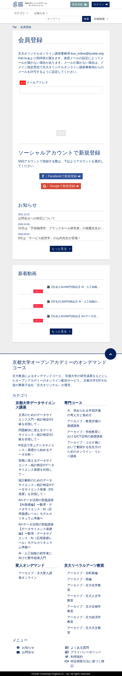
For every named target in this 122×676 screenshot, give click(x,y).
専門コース (73, 403)
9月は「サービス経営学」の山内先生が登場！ (49, 238)
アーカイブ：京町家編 (82, 573)
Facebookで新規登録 (61, 176)
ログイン (100, 4)
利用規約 (75, 656)
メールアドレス (37, 82)
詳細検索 (101, 18)
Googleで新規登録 (61, 186)
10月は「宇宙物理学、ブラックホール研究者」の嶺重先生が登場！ (64, 228)
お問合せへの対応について (36, 218)
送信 (61, 133)
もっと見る (61, 248)
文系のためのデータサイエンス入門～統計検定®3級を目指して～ (36, 419)
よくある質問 (78, 647)
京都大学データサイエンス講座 (35, 405)
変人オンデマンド (29, 565)
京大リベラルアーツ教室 (84, 565)
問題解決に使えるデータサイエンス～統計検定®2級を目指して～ (36, 434)
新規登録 (79, 4)
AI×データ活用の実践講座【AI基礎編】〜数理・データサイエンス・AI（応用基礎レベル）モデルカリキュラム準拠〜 (36, 509)
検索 (86, 18)
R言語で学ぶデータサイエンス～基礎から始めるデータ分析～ (36, 450)
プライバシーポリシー (84, 652)
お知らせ (40, 13)
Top (14, 27)
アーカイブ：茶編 (79, 579)
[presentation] (61, 110)
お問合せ (26, 652)
